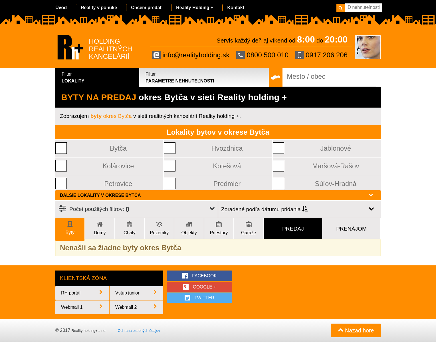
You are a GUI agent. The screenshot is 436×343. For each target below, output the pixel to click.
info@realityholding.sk (190, 55)
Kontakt (235, 7)
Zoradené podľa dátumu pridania (264, 209)
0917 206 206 (321, 55)
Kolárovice (118, 166)
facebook (199, 276)
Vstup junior (136, 293)
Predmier (227, 183)
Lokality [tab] (98, 77)
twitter (200, 298)
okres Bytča (111, 116)
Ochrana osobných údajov (139, 331)
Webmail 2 (136, 307)
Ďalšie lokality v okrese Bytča (216, 195)
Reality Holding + (194, 7)
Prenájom (351, 229)
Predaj (293, 229)
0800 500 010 (262, 55)
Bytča (118, 148)
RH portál (82, 293)
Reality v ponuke (99, 7)
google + (200, 287)
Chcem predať (146, 7)
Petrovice (118, 183)
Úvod (61, 7)
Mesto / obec (306, 76)
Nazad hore (355, 331)
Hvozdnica (227, 148)
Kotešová (227, 166)
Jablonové (335, 148)
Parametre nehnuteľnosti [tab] (204, 77)
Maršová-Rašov (336, 166)
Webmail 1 (82, 307)
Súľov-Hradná (336, 183)
